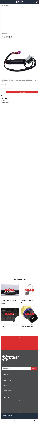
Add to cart (23, 91)
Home (2, 5)
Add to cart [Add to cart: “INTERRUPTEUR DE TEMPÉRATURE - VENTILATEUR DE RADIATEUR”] (28, 314)
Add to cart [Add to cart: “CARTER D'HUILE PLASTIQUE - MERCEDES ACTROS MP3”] (8, 314)
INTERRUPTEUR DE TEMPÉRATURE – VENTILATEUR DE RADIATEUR (28, 325)
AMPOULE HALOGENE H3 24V (27, 300)
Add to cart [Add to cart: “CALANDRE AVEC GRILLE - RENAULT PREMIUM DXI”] (8, 290)
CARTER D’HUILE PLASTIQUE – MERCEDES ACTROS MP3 (7, 325)
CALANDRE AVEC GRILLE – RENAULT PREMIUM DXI (9, 301)
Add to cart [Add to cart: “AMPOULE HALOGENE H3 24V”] (28, 290)
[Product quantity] (3, 92)
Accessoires (6, 5)
